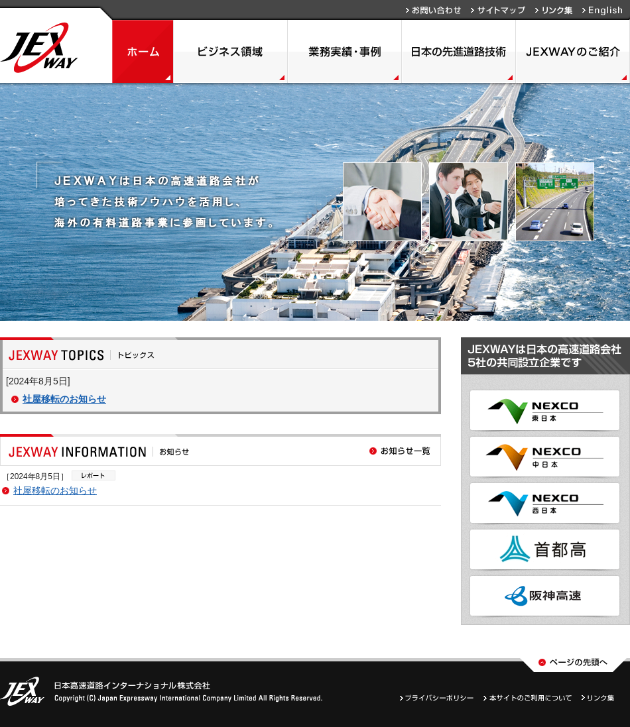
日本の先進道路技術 (459, 51)
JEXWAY (39, 48)
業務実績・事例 (345, 51)
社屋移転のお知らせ (64, 399)
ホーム (143, 51)
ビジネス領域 (231, 51)
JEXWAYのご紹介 (573, 51)
